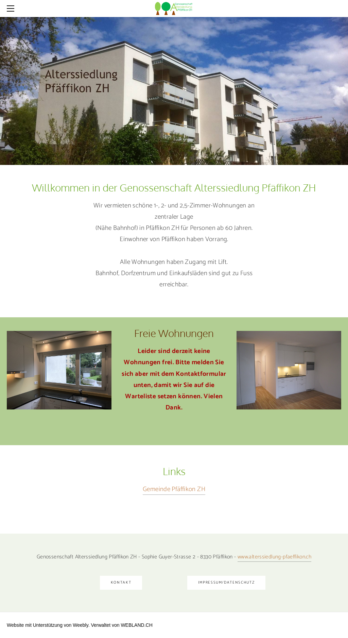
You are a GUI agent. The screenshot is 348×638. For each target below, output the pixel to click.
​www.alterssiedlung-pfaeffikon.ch (274, 556)
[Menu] (12, 8)
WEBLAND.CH (136, 625)
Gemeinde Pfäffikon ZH (174, 489)
